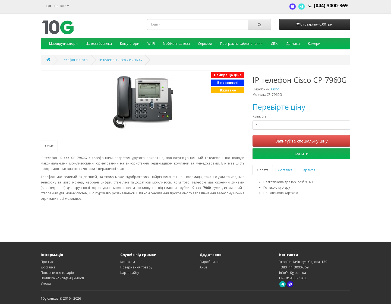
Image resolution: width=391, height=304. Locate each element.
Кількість (259, 116)
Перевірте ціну (279, 107)
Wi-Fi (151, 43)
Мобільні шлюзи (176, 43)
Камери (314, 43)
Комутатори (129, 43)
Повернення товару (136, 267)
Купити (301, 153)
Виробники (209, 261)
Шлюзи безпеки (99, 43)
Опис (49, 146)
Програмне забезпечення (241, 43)
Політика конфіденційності (62, 278)
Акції (203, 267)
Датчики (293, 43)
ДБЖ (274, 43)
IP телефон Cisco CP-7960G (120, 60)
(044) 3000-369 (331, 5)
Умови (46, 283)
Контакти (127, 261)
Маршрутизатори (63, 43)
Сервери (205, 43)
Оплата (263, 170)
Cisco (275, 89)
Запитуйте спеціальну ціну (301, 141)
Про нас (47, 261)
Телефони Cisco (75, 60)
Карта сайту (129, 272)
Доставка (285, 170)
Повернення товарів (57, 272)
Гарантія (309, 170)
